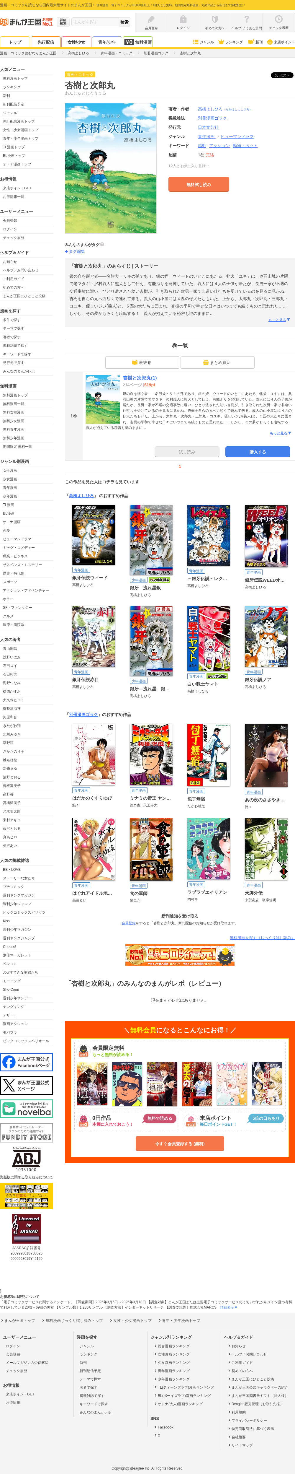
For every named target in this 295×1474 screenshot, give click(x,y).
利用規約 (236, 1412)
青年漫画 (10, 488)
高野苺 (8, 794)
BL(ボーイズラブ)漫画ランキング (182, 1395)
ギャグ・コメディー (19, 548)
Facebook (163, 1427)
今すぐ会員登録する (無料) (179, 1143)
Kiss (6, 921)
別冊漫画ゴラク (83, 714)
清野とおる (12, 777)
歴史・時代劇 (13, 573)
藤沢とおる (12, 829)
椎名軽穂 (10, 760)
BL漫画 (8, 513)
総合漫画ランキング (171, 1345)
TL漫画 (8, 505)
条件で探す (12, 320)
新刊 (255, 42)
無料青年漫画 (13, 429)
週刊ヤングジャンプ (19, 938)
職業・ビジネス (15, 556)
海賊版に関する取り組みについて (26, 1177)
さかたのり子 (13, 751)
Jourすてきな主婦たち (20, 972)
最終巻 (141, 362)
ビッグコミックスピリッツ (24, 912)
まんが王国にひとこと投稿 (24, 296)
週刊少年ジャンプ (17, 904)
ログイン (10, 229)
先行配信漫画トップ (19, 121)
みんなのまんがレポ (19, 371)
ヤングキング (13, 1007)
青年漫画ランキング (171, 1370)
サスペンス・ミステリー (22, 565)
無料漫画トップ (15, 79)
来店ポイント (280, 42)
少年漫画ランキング (171, 1379)
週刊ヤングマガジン (19, 895)
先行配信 (45, 42)
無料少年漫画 (13, 438)
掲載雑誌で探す (15, 346)
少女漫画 (10, 479)
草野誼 (8, 743)
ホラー (8, 599)
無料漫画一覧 (13, 404)
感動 (202, 145)
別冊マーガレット (17, 955)
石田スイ (10, 666)
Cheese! (9, 947)
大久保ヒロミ (13, 700)
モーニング (12, 981)
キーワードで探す (17, 354)
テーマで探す (13, 328)
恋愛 (6, 530)
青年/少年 (107, 42)
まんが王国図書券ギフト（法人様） (257, 1395)
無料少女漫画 (13, 421)
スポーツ (10, 582)
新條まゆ (10, 769)
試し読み (187, 452)
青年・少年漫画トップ (20, 138)
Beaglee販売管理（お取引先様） (255, 1403)
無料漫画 (138, 42)
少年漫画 (10, 496)
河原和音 (10, 717)
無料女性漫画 (13, 412)
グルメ (8, 616)
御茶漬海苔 (12, 709)
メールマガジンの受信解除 (27, 1363)
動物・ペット (245, 145)
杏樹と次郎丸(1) (140, 377)
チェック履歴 (13, 238)
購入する (258, 452)
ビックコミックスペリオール (26, 1041)
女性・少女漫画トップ (20, 130)
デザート (10, 1015)
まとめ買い (217, 362)
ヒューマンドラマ (17, 539)
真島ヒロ (10, 837)
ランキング (230, 42)
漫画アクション (15, 1024)
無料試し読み (198, 184)
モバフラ (10, 1032)
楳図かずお (12, 691)
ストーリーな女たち (19, 878)
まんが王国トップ (17, 1320)
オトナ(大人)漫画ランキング (178, 1403)
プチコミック (13, 887)
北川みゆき (12, 734)
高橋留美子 (12, 803)
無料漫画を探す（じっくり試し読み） (262, 938)
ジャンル (203, 42)
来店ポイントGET (17, 188)
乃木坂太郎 (12, 811)
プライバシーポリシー (247, 1420)
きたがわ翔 (12, 726)
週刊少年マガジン (17, 930)
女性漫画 (10, 470)
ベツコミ (10, 964)
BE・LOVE (12, 870)
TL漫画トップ (14, 147)
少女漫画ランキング (171, 1362)
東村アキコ (12, 820)
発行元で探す (13, 363)
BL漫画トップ (14, 156)
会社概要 (236, 1436)
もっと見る (279, 320)
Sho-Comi (11, 989)
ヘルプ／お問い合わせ (20, 270)
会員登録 (10, 221)
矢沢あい (10, 846)
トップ (15, 42)
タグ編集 (76, 251)
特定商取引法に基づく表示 (250, 1428)
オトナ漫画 (12, 522)
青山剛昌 (10, 649)
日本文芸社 (208, 127)
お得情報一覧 (13, 197)
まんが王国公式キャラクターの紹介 (257, 1387)
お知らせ (10, 262)
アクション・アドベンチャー (26, 590)
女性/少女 (76, 42)
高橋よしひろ (225, 109)
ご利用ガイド (13, 279)
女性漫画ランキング (171, 1354)
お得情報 (13, 1402)
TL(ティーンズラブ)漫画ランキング (183, 1387)
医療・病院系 (13, 625)
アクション (219, 145)
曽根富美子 (12, 786)
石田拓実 (10, 674)
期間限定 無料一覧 (17, 447)
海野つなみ (12, 683)
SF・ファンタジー (17, 608)
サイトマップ (240, 1445)
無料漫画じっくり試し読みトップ (72, 1320)
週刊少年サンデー (17, 998)
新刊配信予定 (13, 104)
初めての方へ (13, 287)
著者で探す (12, 337)
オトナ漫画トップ (17, 164)
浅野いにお (12, 657)
